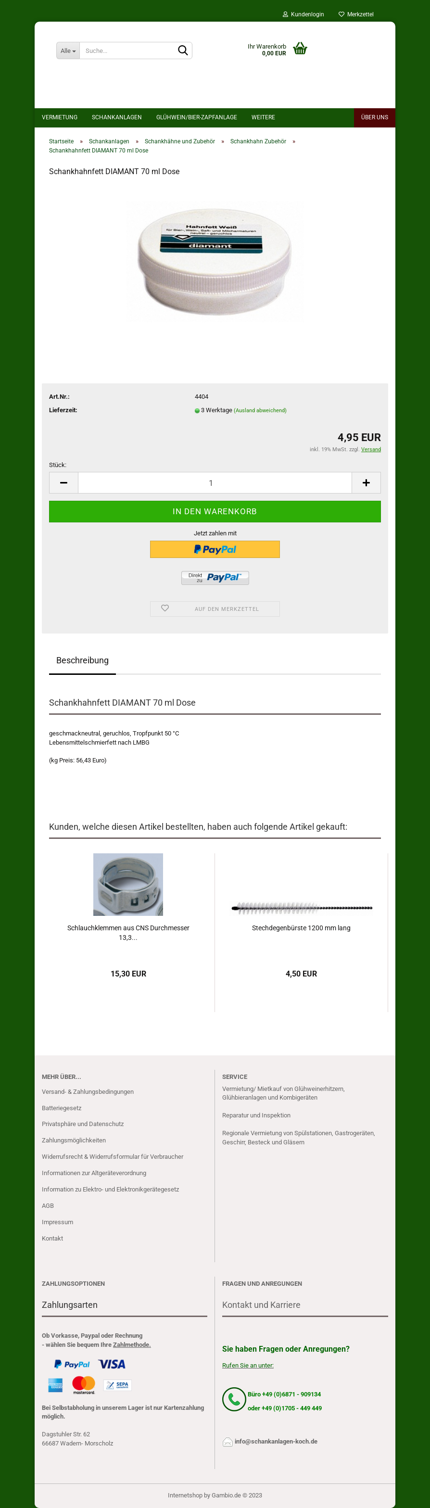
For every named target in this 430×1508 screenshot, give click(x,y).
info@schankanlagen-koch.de (276, 1441)
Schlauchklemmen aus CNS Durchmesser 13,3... (128, 932)
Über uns (374, 117)
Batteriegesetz (61, 1108)
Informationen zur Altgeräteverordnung (94, 1173)
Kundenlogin (303, 14)
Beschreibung (82, 660)
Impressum (57, 1222)
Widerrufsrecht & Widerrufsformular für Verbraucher (112, 1156)
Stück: (57, 465)
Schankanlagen (117, 117)
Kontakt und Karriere (261, 1305)
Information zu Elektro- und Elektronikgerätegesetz (110, 1189)
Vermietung (59, 117)
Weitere (263, 117)
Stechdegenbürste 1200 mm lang (301, 928)
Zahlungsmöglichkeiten (74, 1140)
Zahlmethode (131, 1344)
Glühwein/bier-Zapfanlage (196, 117)
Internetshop (185, 1495)
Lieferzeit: (63, 410)
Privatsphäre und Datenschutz (83, 1124)
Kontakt (52, 1238)
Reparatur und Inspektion (256, 1115)
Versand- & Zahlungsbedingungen (88, 1091)
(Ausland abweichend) (260, 410)
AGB (48, 1205)
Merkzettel (356, 14)
